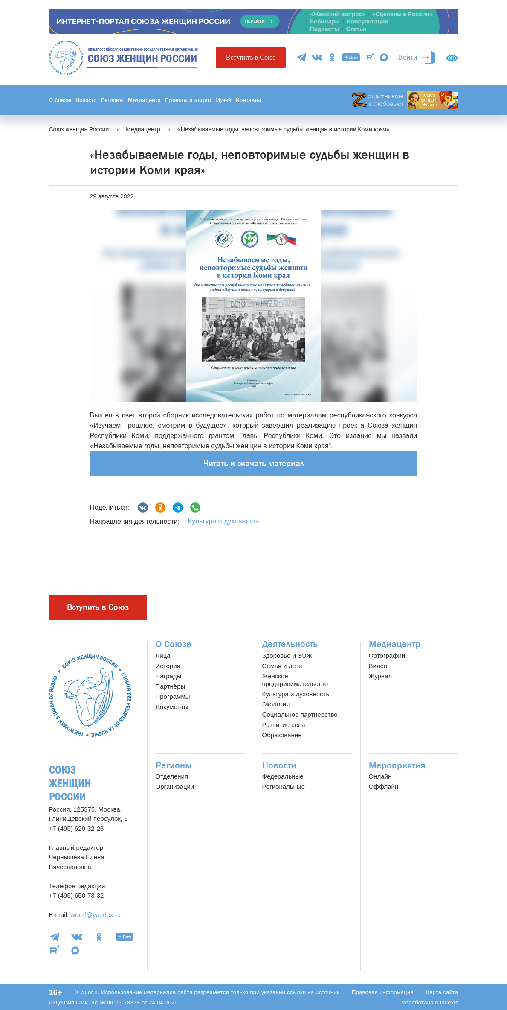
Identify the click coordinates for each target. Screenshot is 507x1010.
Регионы (112, 100)
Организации (175, 786)
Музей (223, 100)
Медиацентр (144, 100)
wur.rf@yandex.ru (95, 914)
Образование (282, 735)
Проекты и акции (188, 100)
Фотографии (387, 655)
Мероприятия (397, 765)
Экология (276, 704)
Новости (86, 100)
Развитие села (283, 724)
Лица (163, 655)
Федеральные (283, 776)
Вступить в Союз (250, 57)
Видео (378, 665)
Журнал (380, 676)
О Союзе (60, 100)
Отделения (172, 776)
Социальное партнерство (300, 714)
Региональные (283, 786)
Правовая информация (383, 992)
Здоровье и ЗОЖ (287, 655)
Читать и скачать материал (253, 463)
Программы (173, 696)
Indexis (449, 1002)
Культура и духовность (224, 521)
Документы (172, 706)
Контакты (248, 100)
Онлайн (380, 776)
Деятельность (290, 644)
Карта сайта (442, 992)
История (168, 665)
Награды (169, 676)
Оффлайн (384, 786)
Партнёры (170, 686)
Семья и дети (282, 665)
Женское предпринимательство (295, 679)
